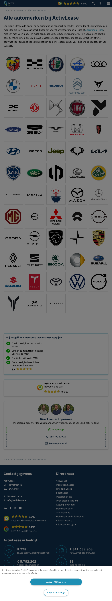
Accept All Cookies (56, 582)
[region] (56, 583)
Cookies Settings (56, 592)
